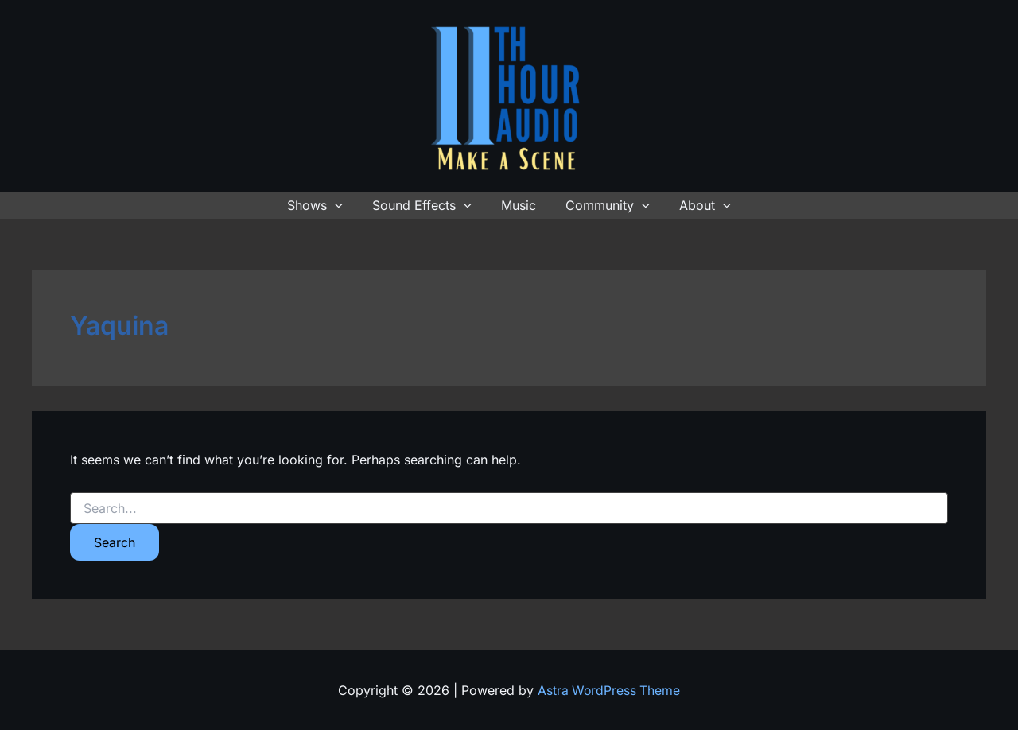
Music (518, 205)
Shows (324, 205)
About (697, 205)
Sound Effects (426, 205)
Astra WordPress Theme (609, 690)
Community (603, 205)
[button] (344, 205)
